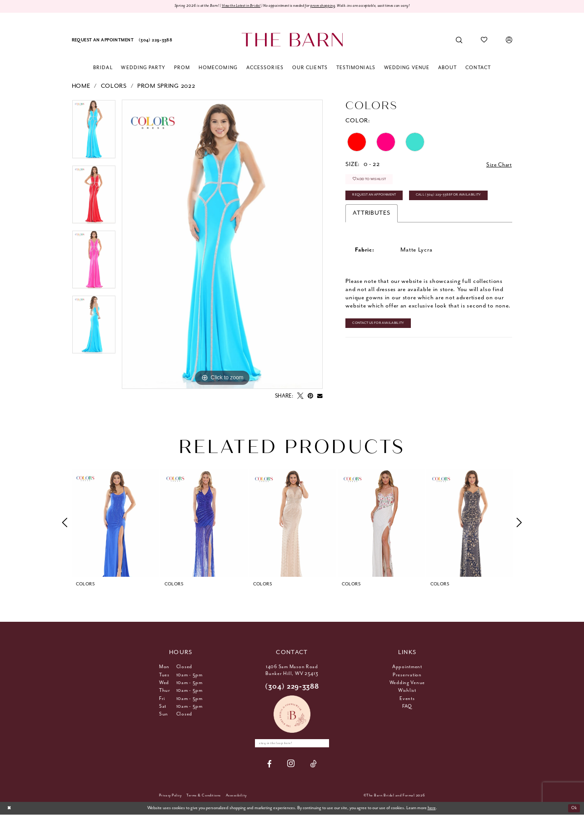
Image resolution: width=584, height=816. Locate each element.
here (432, 809)
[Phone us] (155, 41)
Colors (114, 86)
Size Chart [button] (498, 165)
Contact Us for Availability (381, 327)
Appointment (407, 667)
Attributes (371, 216)
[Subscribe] (326, 744)
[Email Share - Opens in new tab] (320, 396)
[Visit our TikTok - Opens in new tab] (313, 765)
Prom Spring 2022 (166, 86)
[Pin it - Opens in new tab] (310, 396)
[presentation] (115, 523)
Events (406, 699)
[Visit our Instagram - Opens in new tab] (291, 765)
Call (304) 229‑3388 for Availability (458, 198)
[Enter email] (292, 744)
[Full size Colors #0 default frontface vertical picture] (222, 245)
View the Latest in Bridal (229, 6)
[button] (509, 41)
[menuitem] (102, 41)
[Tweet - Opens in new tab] (300, 396)
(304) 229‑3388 (292, 687)
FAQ (407, 707)
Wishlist (407, 691)
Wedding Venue (407, 683)
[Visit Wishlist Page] (484, 41)
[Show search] (458, 41)
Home (81, 86)
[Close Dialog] (9, 810)
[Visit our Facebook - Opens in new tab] (269, 765)
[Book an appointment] (102, 41)
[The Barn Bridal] (292, 40)
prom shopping (329, 6)
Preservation (407, 675)
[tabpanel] (94, 133)
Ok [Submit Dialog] (573, 809)
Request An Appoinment (377, 198)
